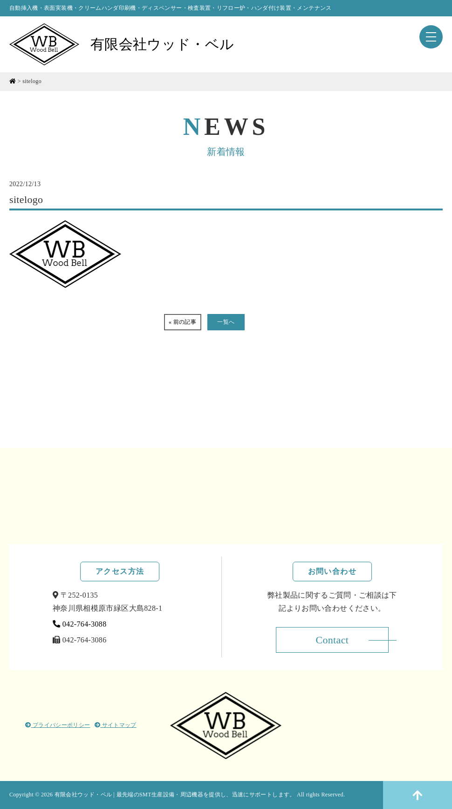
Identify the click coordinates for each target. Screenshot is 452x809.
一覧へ (225, 322)
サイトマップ (116, 725)
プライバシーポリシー (57, 725)
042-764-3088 (80, 624)
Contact (332, 640)
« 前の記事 (182, 322)
